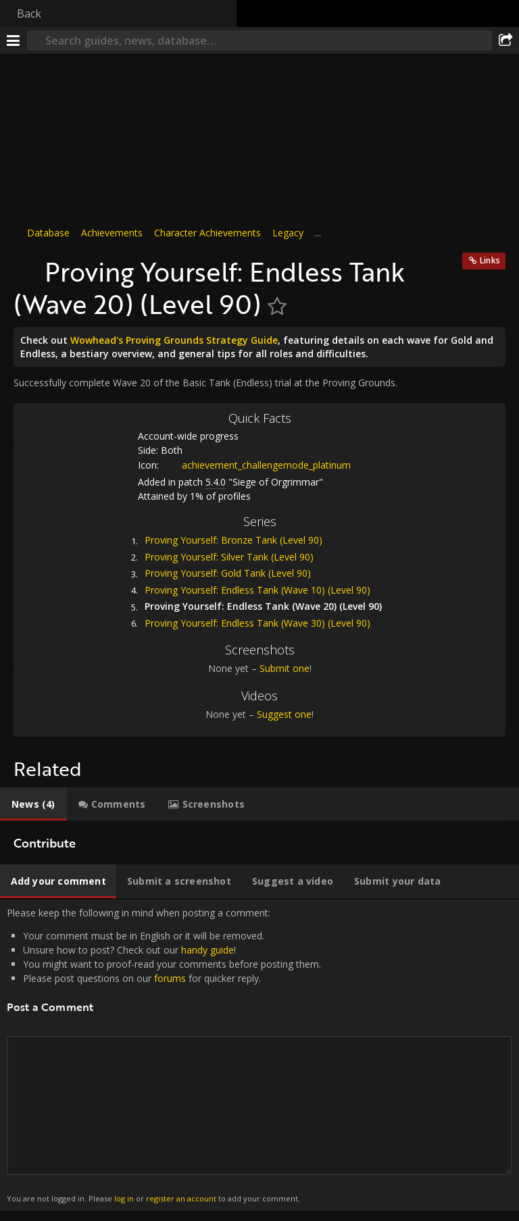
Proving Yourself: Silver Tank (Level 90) (229, 556)
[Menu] (13, 40)
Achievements (112, 232)
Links (490, 260)
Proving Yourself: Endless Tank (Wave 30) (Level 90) (257, 623)
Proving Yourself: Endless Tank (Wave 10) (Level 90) (257, 589)
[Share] (505, 40)
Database (48, 232)
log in (124, 1198)
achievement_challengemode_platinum (256, 465)
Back (29, 13)
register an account (181, 1198)
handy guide (207, 949)
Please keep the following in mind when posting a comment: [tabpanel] (259, 1055)
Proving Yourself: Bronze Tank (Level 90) (233, 540)
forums (170, 978)
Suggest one (284, 714)
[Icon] (26, 265)
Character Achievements (207, 232)
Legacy (287, 232)
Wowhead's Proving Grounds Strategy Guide (174, 340)
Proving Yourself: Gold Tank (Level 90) (228, 573)
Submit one (285, 668)
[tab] (33, 804)
